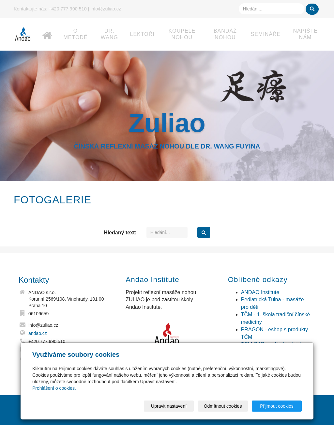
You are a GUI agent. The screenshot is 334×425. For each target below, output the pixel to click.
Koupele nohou (182, 34)
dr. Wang (109, 34)
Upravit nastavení (169, 406)
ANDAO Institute (260, 292)
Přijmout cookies (277, 406)
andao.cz (37, 333)
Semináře (266, 34)
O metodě (76, 34)
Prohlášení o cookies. (54, 388)
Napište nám (305, 34)
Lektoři (142, 34)
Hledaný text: (120, 232)
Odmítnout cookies (223, 406)
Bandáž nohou (225, 34)
